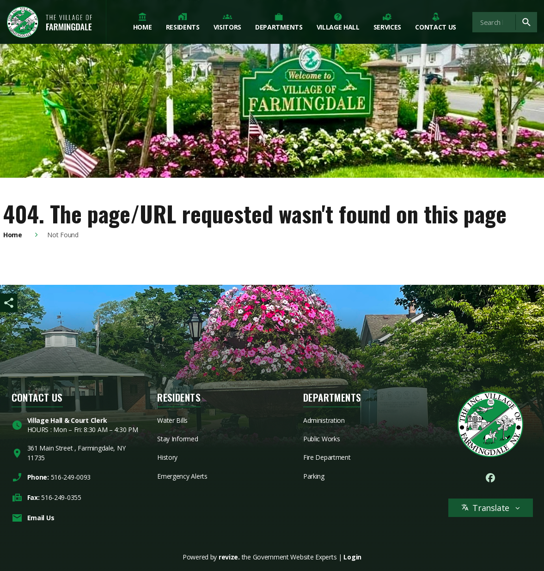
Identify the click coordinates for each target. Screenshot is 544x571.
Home (12, 234)
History (167, 457)
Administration (324, 420)
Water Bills (172, 420)
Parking (313, 476)
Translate (490, 507)
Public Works (321, 438)
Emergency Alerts (182, 476)
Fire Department (327, 457)
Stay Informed (177, 438)
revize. (229, 557)
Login (352, 557)
